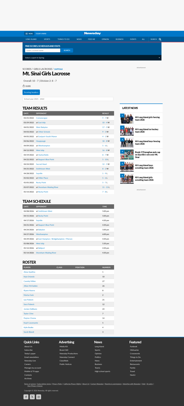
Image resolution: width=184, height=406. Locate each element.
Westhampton (43, 143)
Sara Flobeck (28, 302)
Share (26, 84)
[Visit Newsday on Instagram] (38, 394)
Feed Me (91, 39)
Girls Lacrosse (42, 67)
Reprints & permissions (113, 382)
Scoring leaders (30, 90)
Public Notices (66, 362)
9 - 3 (103, 130)
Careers (27, 362)
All (143, 39)
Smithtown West (42, 166)
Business (119, 39)
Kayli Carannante (30, 321)
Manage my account (32, 366)
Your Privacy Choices (34, 384)
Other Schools (43, 130)
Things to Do (135, 355)
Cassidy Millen (29, 279)
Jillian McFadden (30, 284)
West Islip (39, 148)
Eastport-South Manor (46, 134)
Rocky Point (40, 180)
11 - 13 (104, 185)
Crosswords (135, 351)
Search (66, 50)
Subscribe (28, 348)
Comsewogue (40, 116)
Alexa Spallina (28, 270)
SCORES (26, 67)
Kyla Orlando (28, 274)
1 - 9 (103, 171)
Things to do (63, 39)
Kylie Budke (27, 325)
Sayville (38, 171)
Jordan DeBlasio (29, 307)
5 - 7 (103, 180)
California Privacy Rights (72, 382)
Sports (47, 39)
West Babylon (41, 125)
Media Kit (64, 344)
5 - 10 (103, 157)
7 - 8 (103, 190)
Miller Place (42, 176)
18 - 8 (103, 139)
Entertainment (136, 358)
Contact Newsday (97, 382)
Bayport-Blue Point (45, 157)
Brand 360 (64, 348)
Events (133, 39)
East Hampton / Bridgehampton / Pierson (54, 237)
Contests (28, 373)
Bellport (40, 246)
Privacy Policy (57, 382)
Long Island (31, 39)
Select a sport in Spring (33, 57)
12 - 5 (103, 162)
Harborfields (42, 153)
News (79, 39)
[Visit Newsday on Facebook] (25, 394)
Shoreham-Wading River (47, 185)
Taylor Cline (27, 311)
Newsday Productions (69, 351)
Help (143, 382)
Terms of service (30, 382)
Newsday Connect (67, 355)
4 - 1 (103, 134)
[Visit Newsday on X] (32, 394)
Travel (132, 369)
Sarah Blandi (28, 330)
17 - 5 (103, 125)
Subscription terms (44, 382)
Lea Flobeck (27, 298)
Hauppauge (40, 139)
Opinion (105, 39)
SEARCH (156, 39)
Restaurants (135, 362)
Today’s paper (30, 351)
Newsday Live (30, 358)
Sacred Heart (40, 162)
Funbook (133, 344)
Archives (28, 376)
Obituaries (134, 348)
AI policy (150, 382)
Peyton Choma (29, 316)
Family (132, 366)
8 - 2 (103, 166)
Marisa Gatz (28, 293)
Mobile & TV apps (31, 369)
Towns (97, 366)
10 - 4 (103, 120)
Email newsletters (31, 355)
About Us (28, 344)
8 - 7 (103, 153)
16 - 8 (103, 148)
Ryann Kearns (28, 288)
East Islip (41, 120)
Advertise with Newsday (131, 382)
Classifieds (64, 358)
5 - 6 (103, 143)
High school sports (102, 369)
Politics (98, 355)
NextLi (132, 373)
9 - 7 (103, 116)
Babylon (40, 227)
